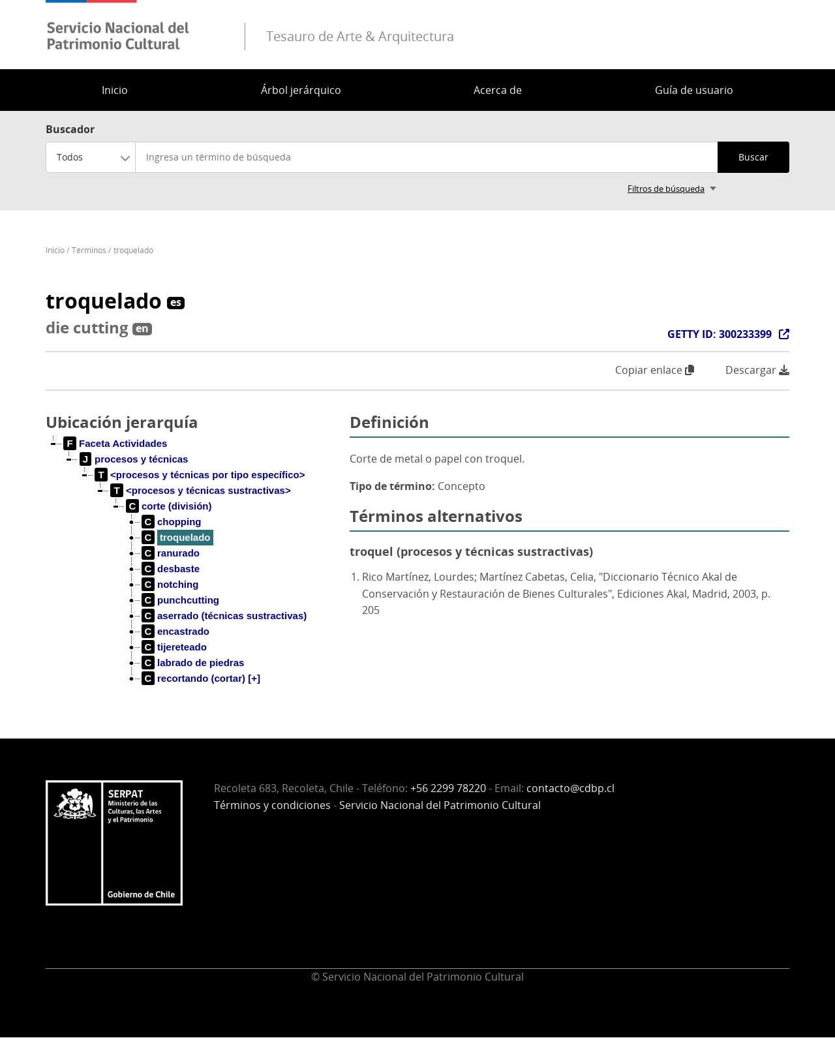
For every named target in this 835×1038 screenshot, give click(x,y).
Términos (89, 250)
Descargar (757, 370)
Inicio (115, 90)
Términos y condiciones (272, 805)
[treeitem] (115, 443)
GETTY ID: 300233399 (719, 334)
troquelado (133, 250)
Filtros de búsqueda (666, 188)
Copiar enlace (654, 370)
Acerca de (498, 90)
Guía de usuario (694, 90)
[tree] (192, 571)
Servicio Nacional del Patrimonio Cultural (440, 805)
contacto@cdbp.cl (570, 788)
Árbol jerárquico (301, 90)
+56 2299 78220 (448, 788)
